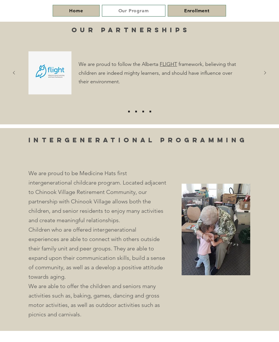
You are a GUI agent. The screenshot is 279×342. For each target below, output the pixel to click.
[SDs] (150, 111)
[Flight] (129, 111)
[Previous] (14, 73)
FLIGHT (168, 64)
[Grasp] (136, 111)
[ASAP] (143, 111)
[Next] (265, 73)
